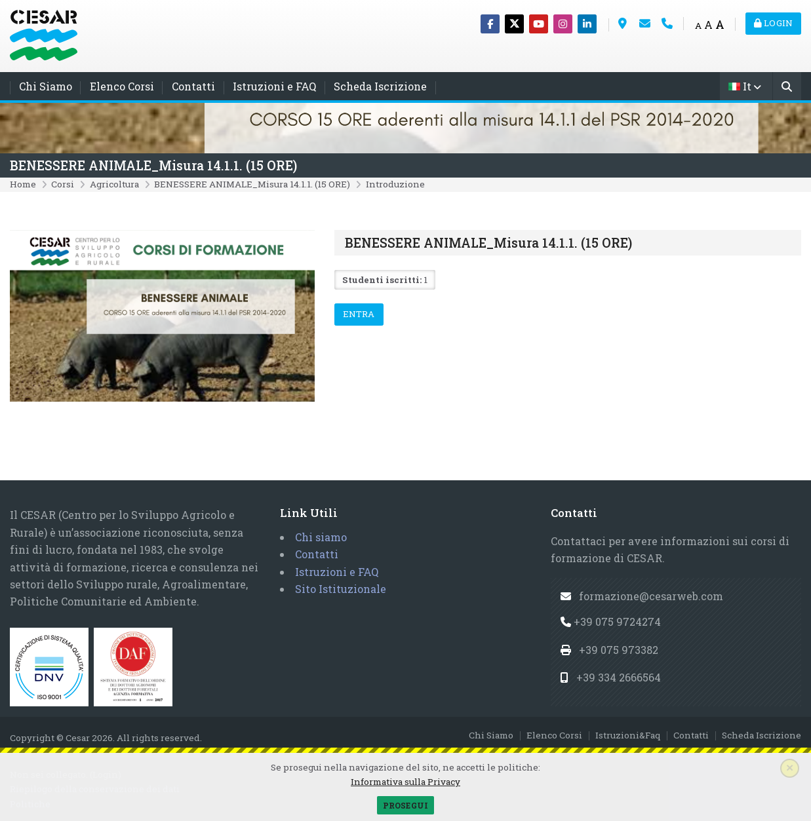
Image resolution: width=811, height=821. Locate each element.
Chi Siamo (45, 86)
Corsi (62, 184)
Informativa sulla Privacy (405, 782)
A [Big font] (719, 24)
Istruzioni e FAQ (274, 86)
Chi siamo (321, 537)
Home (23, 184)
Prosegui (405, 805)
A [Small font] (698, 25)
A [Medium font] (708, 24)
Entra (359, 314)
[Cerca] (787, 87)
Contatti (193, 86)
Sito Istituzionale (340, 589)
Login (773, 23)
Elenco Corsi (122, 86)
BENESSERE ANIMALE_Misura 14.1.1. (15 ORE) (153, 165)
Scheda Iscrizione (380, 86)
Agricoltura (114, 184)
